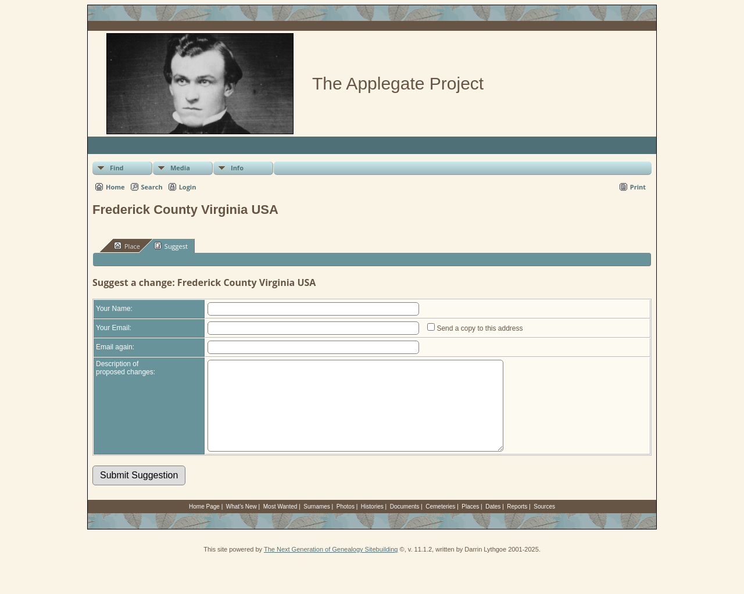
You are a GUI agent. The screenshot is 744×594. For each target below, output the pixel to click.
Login (187, 187)
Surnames (316, 524)
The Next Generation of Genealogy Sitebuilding (331, 566)
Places (470, 524)
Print (638, 187)
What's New (241, 524)
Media (180, 167)
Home (115, 187)
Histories (372, 524)
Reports (517, 524)
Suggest (171, 246)
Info (237, 167)
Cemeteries (440, 524)
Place (127, 246)
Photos (346, 524)
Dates (492, 524)
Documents (405, 524)
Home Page (204, 524)
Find (117, 167)
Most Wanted (280, 524)
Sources (544, 524)
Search (152, 187)
